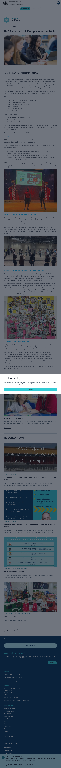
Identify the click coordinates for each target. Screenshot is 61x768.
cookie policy (35, 385)
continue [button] (30, 389)
